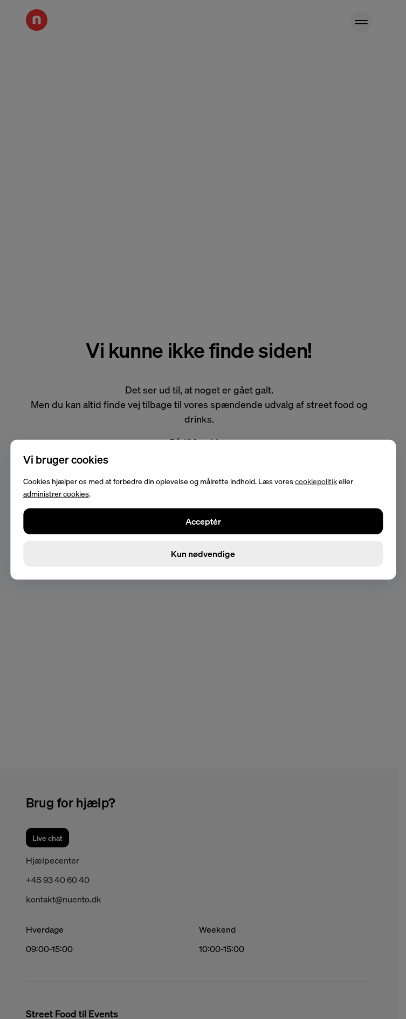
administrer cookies (56, 493)
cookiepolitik (316, 481)
